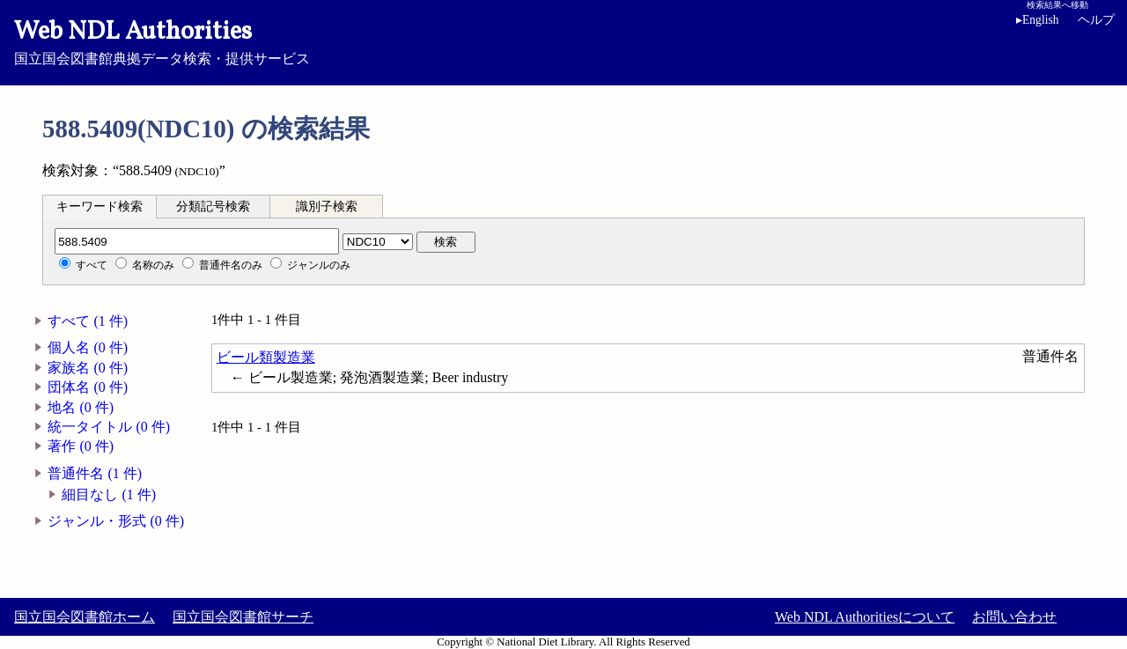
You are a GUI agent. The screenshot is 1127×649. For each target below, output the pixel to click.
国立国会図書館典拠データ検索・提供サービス (563, 40)
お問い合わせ (1014, 616)
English (1037, 19)
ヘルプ (1096, 19)
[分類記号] (197, 241)
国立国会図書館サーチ (243, 616)
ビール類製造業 (266, 357)
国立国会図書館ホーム (84, 616)
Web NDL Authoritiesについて (864, 616)
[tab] (99, 206)
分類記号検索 (213, 206)
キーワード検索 (99, 206)
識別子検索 (326, 206)
